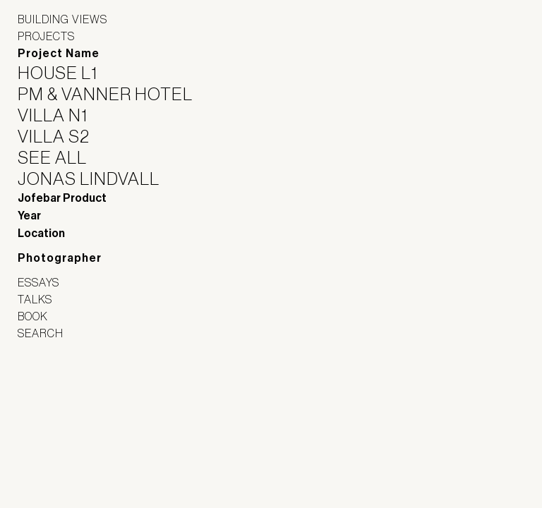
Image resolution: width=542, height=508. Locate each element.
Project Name (59, 53)
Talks (35, 299)
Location (41, 233)
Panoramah (57, 420)
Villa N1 (61, 115)
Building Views (62, 19)
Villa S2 (62, 136)
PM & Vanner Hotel (114, 94)
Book (33, 316)
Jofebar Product (62, 198)
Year (29, 215)
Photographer (60, 258)
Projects (46, 36)
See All (61, 157)
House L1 (66, 73)
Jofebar (55, 389)
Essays (38, 282)
